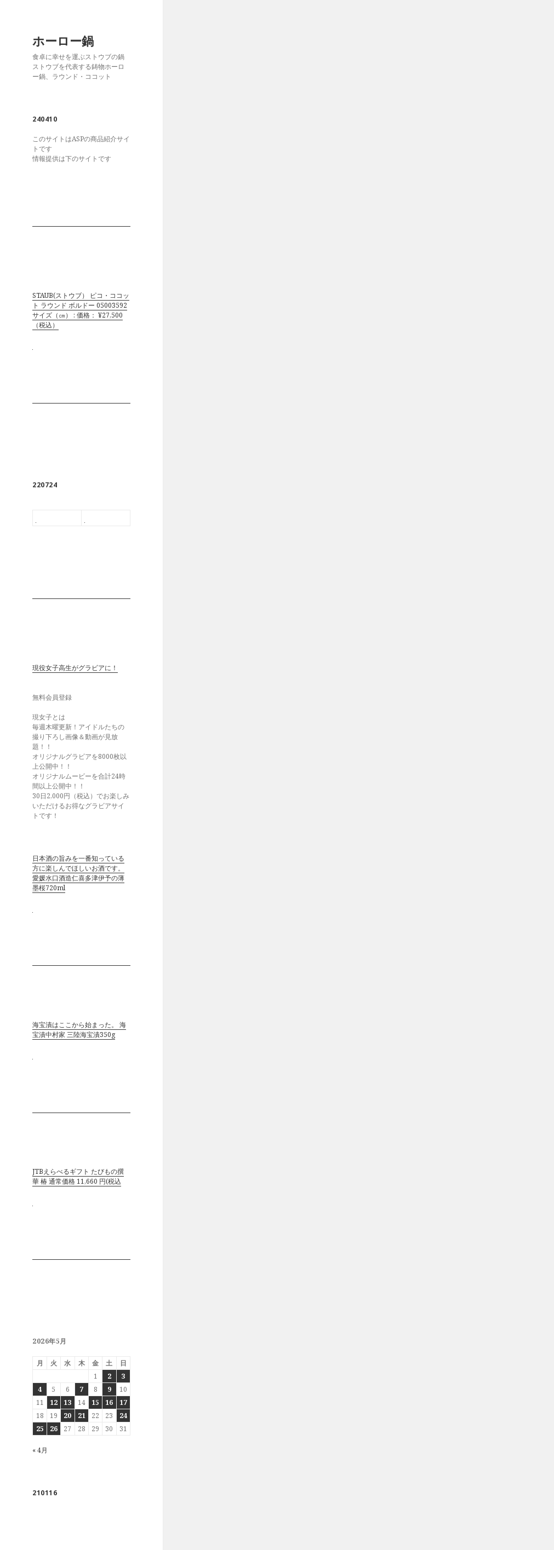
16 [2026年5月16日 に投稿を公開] (109, 1402)
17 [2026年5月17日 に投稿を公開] (123, 1402)
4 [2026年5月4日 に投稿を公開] (40, 1389)
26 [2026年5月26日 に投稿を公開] (54, 1428)
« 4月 (40, 1450)
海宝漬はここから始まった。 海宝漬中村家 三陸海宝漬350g (79, 1029)
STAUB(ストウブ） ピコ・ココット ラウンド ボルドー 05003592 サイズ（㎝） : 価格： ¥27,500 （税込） (80, 310)
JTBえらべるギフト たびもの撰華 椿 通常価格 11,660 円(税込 (78, 1176)
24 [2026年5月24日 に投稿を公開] (123, 1415)
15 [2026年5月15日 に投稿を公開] (95, 1402)
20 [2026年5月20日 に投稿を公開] (67, 1415)
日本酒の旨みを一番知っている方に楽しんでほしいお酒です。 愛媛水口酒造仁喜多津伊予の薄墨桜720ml (78, 873)
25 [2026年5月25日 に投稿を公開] (40, 1428)
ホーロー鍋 (63, 40)
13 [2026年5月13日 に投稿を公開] (67, 1402)
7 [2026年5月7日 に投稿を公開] (81, 1389)
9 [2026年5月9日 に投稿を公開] (109, 1389)
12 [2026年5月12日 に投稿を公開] (54, 1402)
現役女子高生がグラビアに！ (75, 667)
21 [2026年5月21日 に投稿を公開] (81, 1415)
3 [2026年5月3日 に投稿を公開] (123, 1376)
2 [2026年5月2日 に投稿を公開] (109, 1376)
